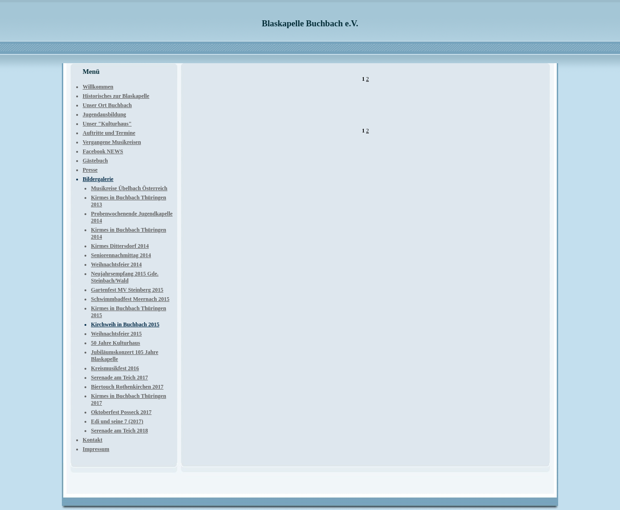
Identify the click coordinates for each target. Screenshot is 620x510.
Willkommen (98, 87)
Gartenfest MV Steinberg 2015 (127, 290)
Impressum (96, 449)
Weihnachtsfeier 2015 (116, 333)
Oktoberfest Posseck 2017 (121, 412)
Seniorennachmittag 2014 (121, 255)
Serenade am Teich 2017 (119, 377)
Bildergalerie (98, 179)
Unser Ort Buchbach (107, 105)
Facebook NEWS (103, 151)
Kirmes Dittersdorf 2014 (120, 246)
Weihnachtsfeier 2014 (116, 264)
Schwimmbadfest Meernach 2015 (130, 299)
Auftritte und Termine (109, 133)
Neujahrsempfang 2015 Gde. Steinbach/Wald (124, 277)
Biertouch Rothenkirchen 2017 (127, 387)
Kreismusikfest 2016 (115, 368)
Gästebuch (95, 160)
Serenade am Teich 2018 (119, 430)
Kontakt (92, 440)
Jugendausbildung (104, 114)
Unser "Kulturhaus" (107, 123)
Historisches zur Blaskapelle (116, 96)
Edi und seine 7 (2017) (117, 421)
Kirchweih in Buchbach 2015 (125, 324)
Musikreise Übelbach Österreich (129, 188)
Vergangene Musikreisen (112, 142)
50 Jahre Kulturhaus (115, 343)
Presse (90, 170)
